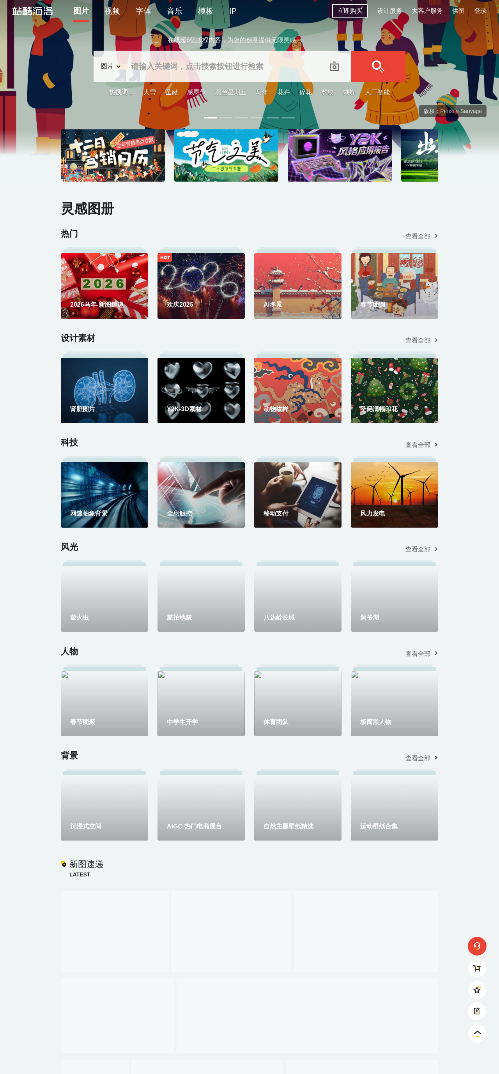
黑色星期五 (230, 92)
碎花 (305, 92)
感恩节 (196, 92)
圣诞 (171, 92)
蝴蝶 (349, 92)
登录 (480, 10)
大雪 (149, 92)
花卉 (284, 92)
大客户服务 (427, 10)
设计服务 (389, 10)
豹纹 (327, 92)
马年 (262, 92)
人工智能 (377, 92)
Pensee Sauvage (461, 111)
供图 (458, 10)
